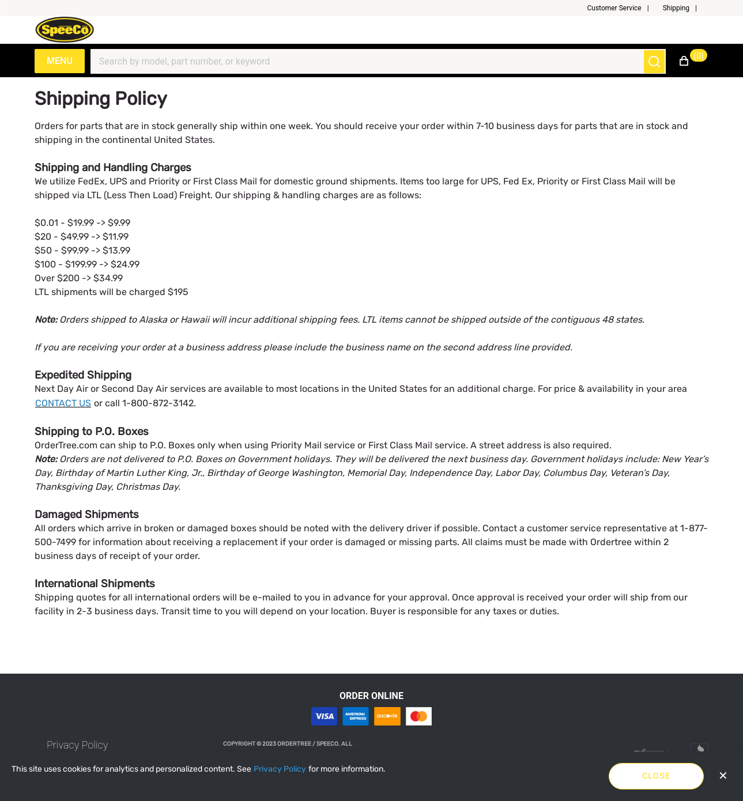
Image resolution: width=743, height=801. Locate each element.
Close (656, 776)
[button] (622, 8)
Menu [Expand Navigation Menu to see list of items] (60, 60)
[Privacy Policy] (280, 769)
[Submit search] (654, 61)
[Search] (371, 61)
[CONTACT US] (63, 403)
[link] (77, 745)
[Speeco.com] (69, 29)
